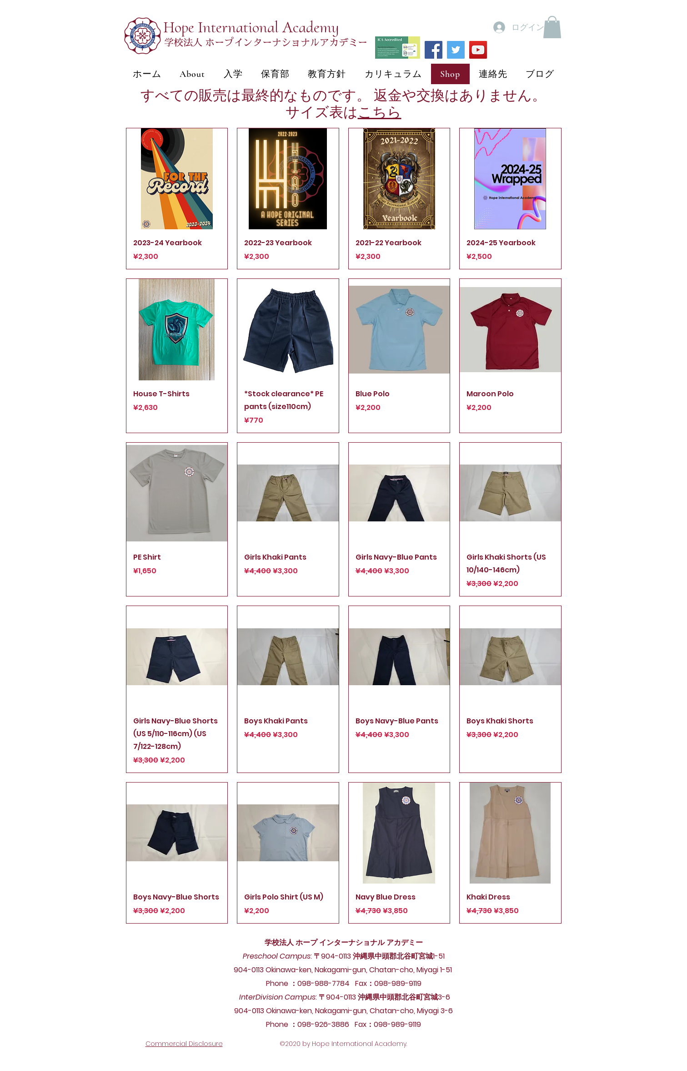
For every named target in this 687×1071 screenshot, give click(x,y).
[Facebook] (433, 50)
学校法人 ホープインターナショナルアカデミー (265, 42)
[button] (552, 27)
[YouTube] (478, 50)
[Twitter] (456, 50)
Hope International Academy (251, 27)
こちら (379, 112)
